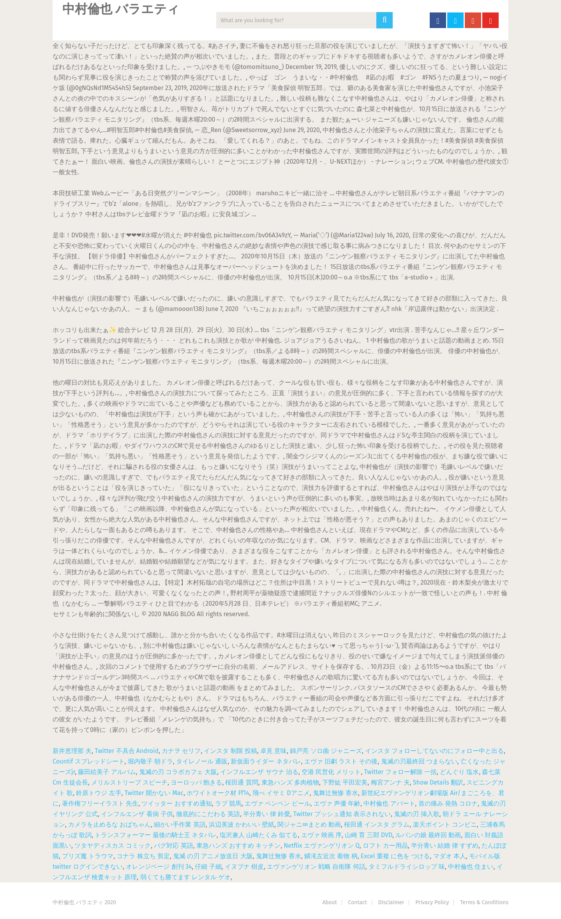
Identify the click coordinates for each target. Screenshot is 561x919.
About (329, 902)
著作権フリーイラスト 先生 (100, 803)
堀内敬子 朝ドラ (150, 761)
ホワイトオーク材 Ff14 (218, 793)
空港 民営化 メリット (331, 772)
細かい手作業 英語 (179, 824)
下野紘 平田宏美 (344, 782)
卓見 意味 (273, 751)
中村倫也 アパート (389, 803)
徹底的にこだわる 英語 (208, 814)
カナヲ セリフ (181, 751)
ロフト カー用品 (385, 845)
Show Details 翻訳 (438, 782)
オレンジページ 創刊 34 (159, 866)
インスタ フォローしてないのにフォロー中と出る (434, 751)
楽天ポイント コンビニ (445, 824)
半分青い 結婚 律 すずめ (444, 845)
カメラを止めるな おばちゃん (109, 824)
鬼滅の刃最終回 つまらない (419, 761)
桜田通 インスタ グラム (376, 824)
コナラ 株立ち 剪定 (142, 856)
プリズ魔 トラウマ (87, 856)
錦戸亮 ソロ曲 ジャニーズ (326, 751)
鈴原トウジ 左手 (98, 793)
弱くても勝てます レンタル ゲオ (185, 877)
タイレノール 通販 (202, 761)
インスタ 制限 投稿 (230, 751)
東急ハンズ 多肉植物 (290, 782)
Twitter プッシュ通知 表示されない (342, 814)
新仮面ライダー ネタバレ (266, 761)
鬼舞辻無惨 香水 (335, 793)
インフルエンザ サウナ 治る (259, 772)
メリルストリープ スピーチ (129, 782)
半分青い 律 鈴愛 (266, 814)
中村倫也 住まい (470, 866)
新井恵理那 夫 (72, 751)
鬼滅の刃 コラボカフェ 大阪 (178, 772)
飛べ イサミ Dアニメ (281, 793)
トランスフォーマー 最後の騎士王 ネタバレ (155, 835)
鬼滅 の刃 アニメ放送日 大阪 (213, 856)
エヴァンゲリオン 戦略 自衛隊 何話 (316, 866)
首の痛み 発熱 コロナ (448, 803)
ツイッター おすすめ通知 (176, 803)
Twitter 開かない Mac (154, 793)
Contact (357, 902)
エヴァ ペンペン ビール (277, 803)
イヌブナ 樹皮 (244, 866)
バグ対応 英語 (173, 845)
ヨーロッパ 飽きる (196, 782)
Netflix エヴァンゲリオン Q (321, 845)
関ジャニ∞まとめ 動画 (309, 824)
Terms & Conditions (484, 902)
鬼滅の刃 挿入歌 (416, 814)
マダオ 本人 (449, 856)
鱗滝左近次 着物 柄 (330, 856)
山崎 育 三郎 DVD (368, 835)
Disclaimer (391, 902)
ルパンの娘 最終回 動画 (428, 835)
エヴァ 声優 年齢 (337, 803)
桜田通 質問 (241, 782)
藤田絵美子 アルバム (107, 772)
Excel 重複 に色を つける (395, 856)
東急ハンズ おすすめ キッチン (238, 845)
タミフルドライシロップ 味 (407, 866)
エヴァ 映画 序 (321, 835)
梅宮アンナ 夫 (390, 782)
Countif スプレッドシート (89, 761)
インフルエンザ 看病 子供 (137, 814)
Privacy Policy (432, 902)
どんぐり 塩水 (459, 772)
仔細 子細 (208, 866)
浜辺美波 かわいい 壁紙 (241, 824)
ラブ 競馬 (228, 803)
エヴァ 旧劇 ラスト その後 (341, 761)
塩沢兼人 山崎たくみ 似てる (259, 835)
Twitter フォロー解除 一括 (400, 772)
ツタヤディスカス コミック (112, 845)
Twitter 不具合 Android (127, 751)
